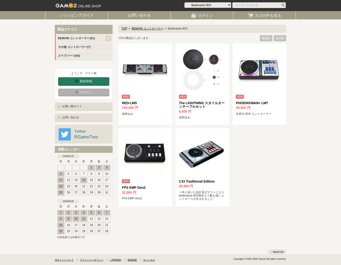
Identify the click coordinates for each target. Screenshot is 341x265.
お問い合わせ (70, 117)
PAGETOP (278, 252)
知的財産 (132, 260)
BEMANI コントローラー (147, 28)
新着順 (280, 38)
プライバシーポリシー (91, 260)
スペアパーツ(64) (69, 55)
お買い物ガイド (72, 106)
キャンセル (149, 260)
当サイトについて (64, 260)
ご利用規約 (115, 260)
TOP (124, 28)
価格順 (266, 38)
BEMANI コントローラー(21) (76, 38)
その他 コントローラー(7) (74, 47)
